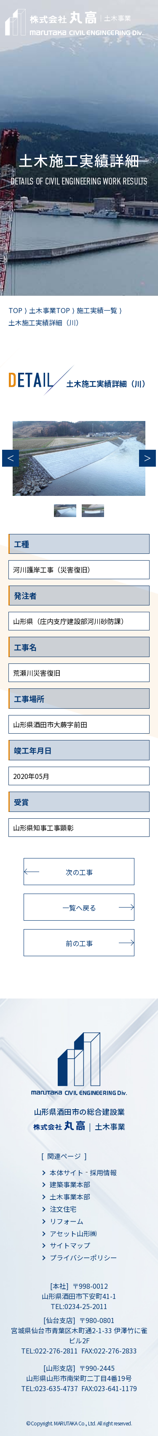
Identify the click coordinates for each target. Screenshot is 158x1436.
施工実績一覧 (97, 310)
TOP (15, 310)
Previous (10, 458)
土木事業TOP (49, 310)
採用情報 (103, 1172)
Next (147, 458)
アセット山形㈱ (73, 1233)
